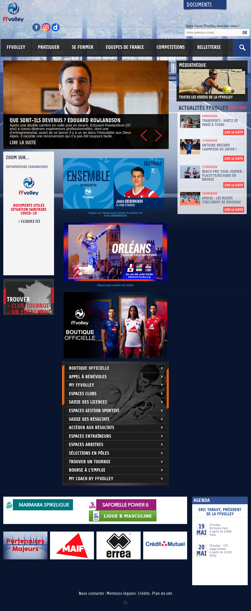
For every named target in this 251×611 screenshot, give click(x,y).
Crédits (144, 593)
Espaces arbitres (86, 444)
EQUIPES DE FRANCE (125, 47)
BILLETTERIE (209, 47)
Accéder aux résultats (91, 427)
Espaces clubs (82, 393)
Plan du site (162, 593)
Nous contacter (91, 593)
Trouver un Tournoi (89, 462)
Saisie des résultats (89, 419)
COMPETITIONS (171, 47)
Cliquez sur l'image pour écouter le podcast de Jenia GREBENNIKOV (115, 214)
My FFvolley (81, 385)
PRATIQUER (48, 47)
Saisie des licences (88, 402)
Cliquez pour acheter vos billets (115, 285)
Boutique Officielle (89, 368)
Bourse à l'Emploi (87, 470)
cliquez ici (30, 221)
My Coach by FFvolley (91, 478)
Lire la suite (23, 142)
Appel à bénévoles (88, 377)
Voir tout (237, 108)
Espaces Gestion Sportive (94, 410)
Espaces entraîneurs (90, 436)
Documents (199, 5)
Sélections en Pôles (89, 453)
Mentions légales (121, 593)
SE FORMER (82, 47)
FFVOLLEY (16, 47)
